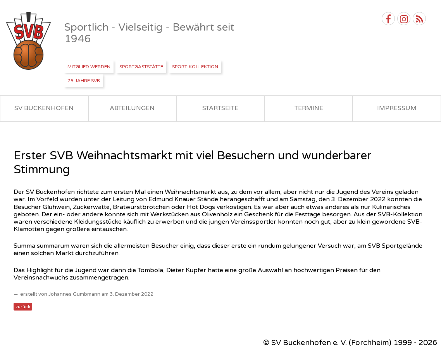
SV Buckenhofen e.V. (29, 41)
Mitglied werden (88, 66)
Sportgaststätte (141, 66)
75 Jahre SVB (83, 80)
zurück (23, 306)
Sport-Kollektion (195, 66)
